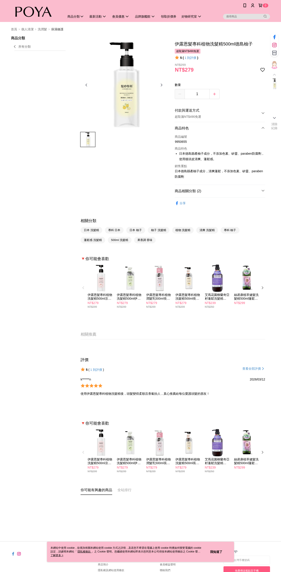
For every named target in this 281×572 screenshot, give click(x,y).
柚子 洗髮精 (158, 230)
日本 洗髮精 (91, 230)
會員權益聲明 (168, 564)
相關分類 (88, 221)
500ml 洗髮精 (119, 240)
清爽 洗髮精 (207, 230)
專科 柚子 (230, 230)
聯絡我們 (165, 570)
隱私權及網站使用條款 (111, 570)
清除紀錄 (274, 126)
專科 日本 (114, 230)
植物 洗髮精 (183, 230)
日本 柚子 (136, 230)
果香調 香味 (145, 240)
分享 (180, 203)
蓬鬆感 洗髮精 (93, 240)
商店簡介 (103, 564)
